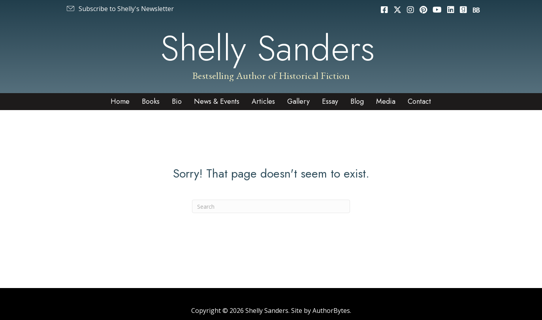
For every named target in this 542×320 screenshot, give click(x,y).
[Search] (271, 206)
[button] (120, 9)
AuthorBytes (331, 310)
